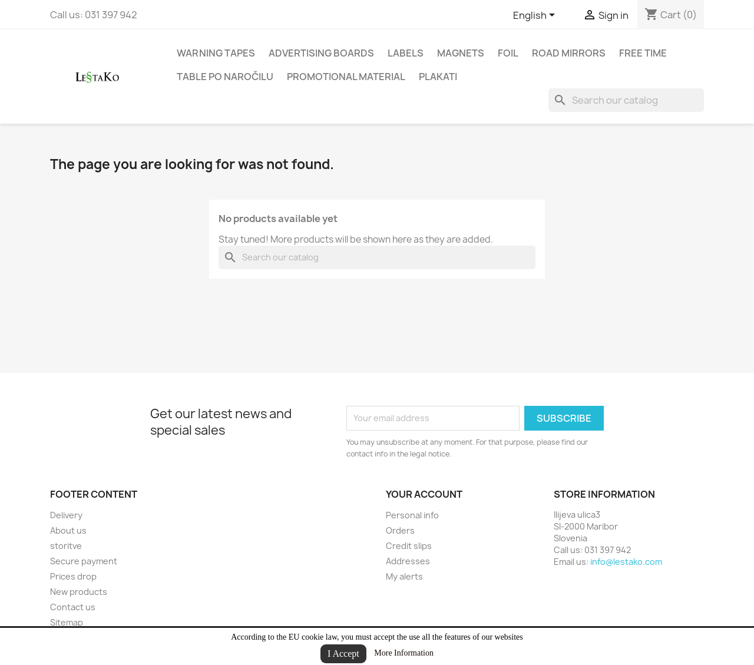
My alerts (404, 576)
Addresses (408, 561)
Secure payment (83, 561)
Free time (643, 53)
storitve (66, 545)
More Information (404, 653)
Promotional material (346, 76)
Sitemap (66, 622)
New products (78, 591)
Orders (400, 530)
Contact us (72, 607)
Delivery (66, 515)
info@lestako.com (626, 561)
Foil (508, 53)
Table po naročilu (225, 76)
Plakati (438, 76)
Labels (406, 53)
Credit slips (409, 545)
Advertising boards (321, 53)
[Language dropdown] (536, 16)
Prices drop (73, 576)
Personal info (412, 515)
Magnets (460, 53)
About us (68, 530)
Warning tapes (216, 53)
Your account (424, 494)
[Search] (626, 100)
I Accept (343, 654)
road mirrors (569, 53)
